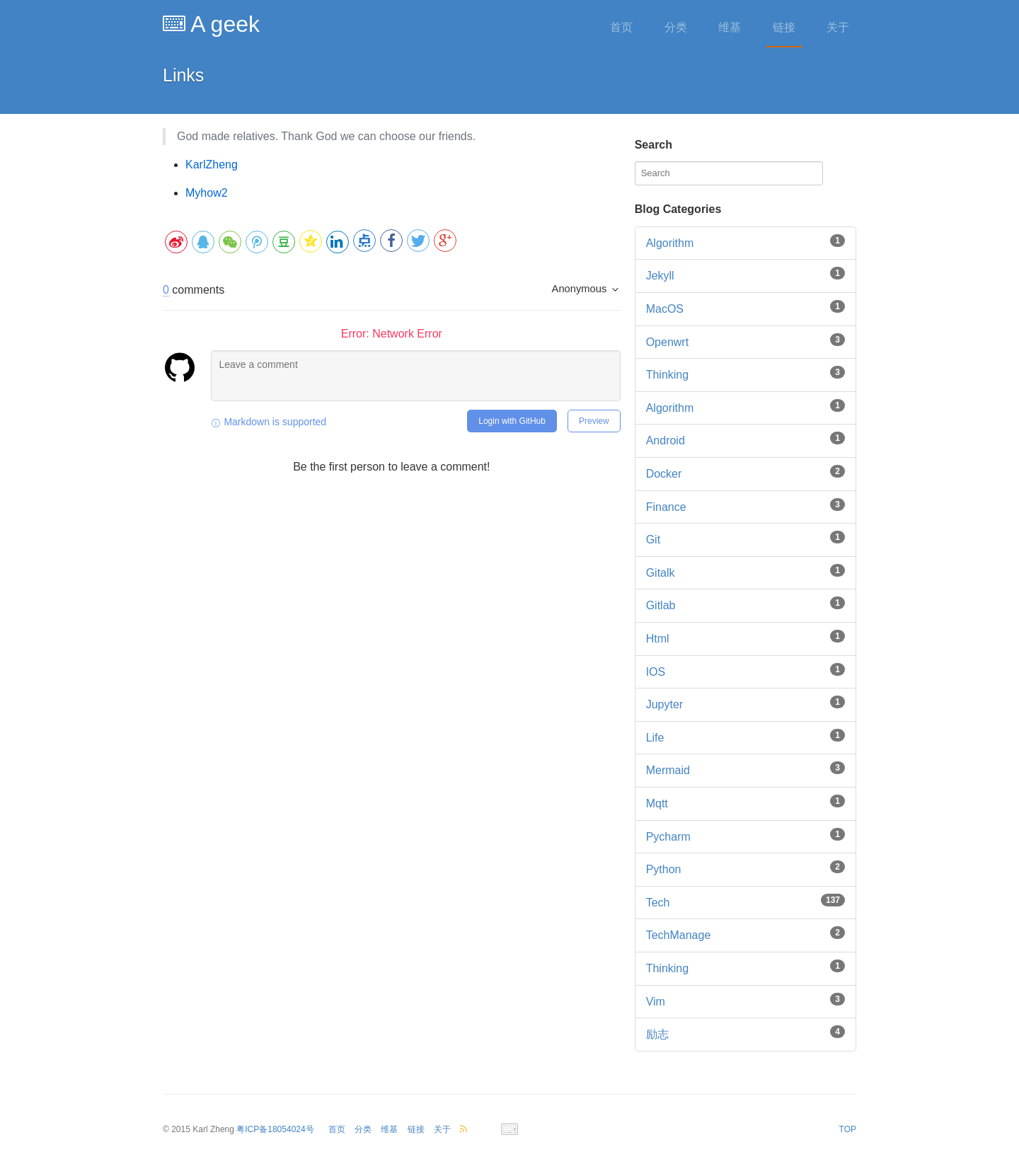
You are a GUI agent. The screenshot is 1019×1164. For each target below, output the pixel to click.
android (665, 440)
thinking (667, 968)
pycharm (668, 837)
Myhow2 (206, 193)
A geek (211, 24)
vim (655, 1002)
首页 (621, 27)
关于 (838, 27)
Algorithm (670, 243)
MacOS (665, 309)
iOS (656, 672)
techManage (678, 935)
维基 (729, 27)
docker (664, 474)
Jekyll (660, 276)
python (663, 869)
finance (666, 507)
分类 (675, 27)
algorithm (670, 408)
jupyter (664, 704)
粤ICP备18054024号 (274, 1129)
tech (658, 903)
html (657, 639)
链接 (784, 27)
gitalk (660, 573)
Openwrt (667, 342)
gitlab (661, 605)
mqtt (657, 803)
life (655, 738)
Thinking (667, 375)
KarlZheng (211, 165)
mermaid (668, 770)
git (653, 540)
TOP (847, 1129)
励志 (657, 1034)
